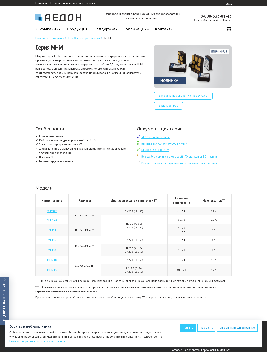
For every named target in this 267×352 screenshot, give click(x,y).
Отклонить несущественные (237, 327)
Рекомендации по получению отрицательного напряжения (179, 163)
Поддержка (104, 29)
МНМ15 (52, 270)
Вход (228, 3)
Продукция (77, 29)
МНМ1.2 (52, 220)
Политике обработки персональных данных (37, 341)
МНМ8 (52, 250)
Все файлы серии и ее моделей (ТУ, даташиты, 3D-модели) (179, 156)
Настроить (206, 327)
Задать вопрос (168, 106)
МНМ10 (52, 260)
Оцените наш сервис (4, 302)
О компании (47, 29)
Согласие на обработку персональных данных (200, 350)
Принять (188, 327)
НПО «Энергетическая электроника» (72, 3)
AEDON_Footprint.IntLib (155, 137)
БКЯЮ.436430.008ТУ (155, 150)
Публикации (135, 29)
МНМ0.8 (52, 211)
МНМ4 (52, 230)
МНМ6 (52, 240)
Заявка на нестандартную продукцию (183, 96)
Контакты (164, 29)
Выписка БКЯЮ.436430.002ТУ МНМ (164, 143)
